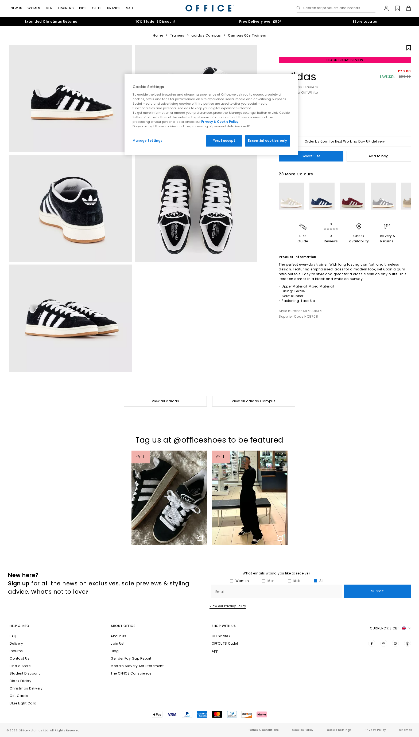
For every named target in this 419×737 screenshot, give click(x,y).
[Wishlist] (394, 8)
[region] (211, 114)
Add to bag (379, 156)
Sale (130, 8)
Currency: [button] (390, 628)
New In (16, 8)
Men (49, 8)
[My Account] (383, 8)
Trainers (66, 8)
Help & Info (19, 626)
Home (158, 35)
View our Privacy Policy (228, 606)
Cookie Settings (339, 730)
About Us (118, 636)
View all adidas (165, 401)
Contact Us (19, 658)
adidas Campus (206, 35)
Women (34, 8)
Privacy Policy (375, 730)
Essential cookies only (267, 141)
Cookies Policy (302, 730)
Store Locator (365, 21)
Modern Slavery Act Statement (137, 666)
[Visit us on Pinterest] (383, 643)
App (215, 651)
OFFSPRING (221, 636)
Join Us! (117, 643)
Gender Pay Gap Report (131, 658)
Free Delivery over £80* (260, 21)
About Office (123, 626)
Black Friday (20, 681)
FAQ (13, 636)
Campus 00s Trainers (247, 35)
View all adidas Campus (254, 401)
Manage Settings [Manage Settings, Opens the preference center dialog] (148, 141)
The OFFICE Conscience (131, 673)
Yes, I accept (224, 141)
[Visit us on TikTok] (407, 643)
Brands (114, 8)
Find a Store (20, 666)
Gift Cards (19, 695)
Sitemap (406, 730)
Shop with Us (224, 626)
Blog (115, 651)
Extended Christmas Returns (51, 21)
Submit (377, 591)
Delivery (16, 643)
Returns (16, 651)
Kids (83, 8)
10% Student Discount (155, 21)
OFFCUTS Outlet (225, 643)
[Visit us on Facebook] (371, 643)
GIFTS (97, 8)
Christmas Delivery (26, 688)
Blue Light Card (23, 703)
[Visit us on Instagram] (395, 643)
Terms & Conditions (263, 730)
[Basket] (405, 8)
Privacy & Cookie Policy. (220, 122)
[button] (169, 498)
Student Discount (25, 673)
